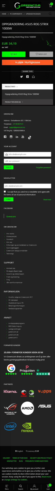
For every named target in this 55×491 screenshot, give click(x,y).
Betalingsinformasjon (17, 306)
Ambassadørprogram (17, 323)
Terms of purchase (20, 458)
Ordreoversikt (11, 237)
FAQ (8, 280)
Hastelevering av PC (16, 303)
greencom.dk (13, 335)
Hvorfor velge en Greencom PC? (21, 297)
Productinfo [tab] (10, 87)
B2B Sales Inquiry (15, 326)
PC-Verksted (13, 300)
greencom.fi (13, 338)
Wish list (41, 54)
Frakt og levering (12, 277)
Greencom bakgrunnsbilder (16, 251)
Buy (13, 54)
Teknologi (10, 254)
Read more (47, 199)
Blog (21, 461)
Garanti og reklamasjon (15, 274)
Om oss (9, 242)
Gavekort (9, 239)
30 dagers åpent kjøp (14, 271)
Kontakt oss (10, 268)
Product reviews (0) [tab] (13, 102)
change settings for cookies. (15, 480)
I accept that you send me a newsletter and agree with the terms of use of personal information (27, 193)
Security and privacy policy (41, 458)
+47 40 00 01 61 (18, 124)
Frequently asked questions (36, 461)
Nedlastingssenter (15, 309)
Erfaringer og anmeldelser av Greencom (21, 245)
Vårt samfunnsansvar (14, 283)
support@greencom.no (17, 127)
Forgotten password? (43, 167)
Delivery (6, 458)
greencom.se (13, 332)
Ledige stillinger (15, 329)
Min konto (10, 234)
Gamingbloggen (12, 248)
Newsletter (12, 461)
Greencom (11, 216)
